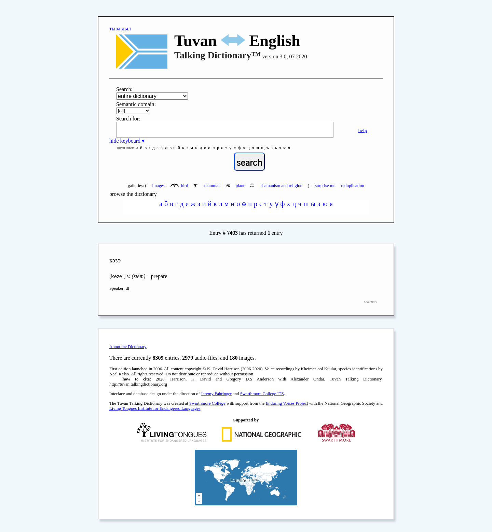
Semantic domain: (136, 104)
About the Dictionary (128, 346)
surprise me (325, 185)
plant (235, 185)
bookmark (370, 302)
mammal (206, 185)
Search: (124, 89)
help (362, 130)
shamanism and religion (276, 185)
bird (179, 185)
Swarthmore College (207, 403)
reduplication (352, 185)
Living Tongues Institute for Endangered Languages (154, 408)
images (158, 185)
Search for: (128, 118)
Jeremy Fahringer (216, 393)
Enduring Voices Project (287, 403)
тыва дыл (120, 28)
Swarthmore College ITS (262, 393)
